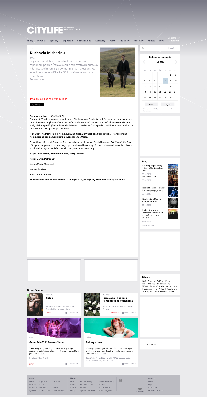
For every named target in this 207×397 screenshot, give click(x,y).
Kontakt (151, 378)
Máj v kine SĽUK (149, 176)
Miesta (151, 40)
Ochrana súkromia (155, 390)
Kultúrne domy (163, 283)
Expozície (68, 40)
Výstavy (54, 40)
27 (155, 97)
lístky (48, 313)
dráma (32, 58)
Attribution (152, 387)
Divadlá (41, 40)
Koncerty (100, 40)
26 (150, 97)
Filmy (30, 40)
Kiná (144, 281)
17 (175, 86)
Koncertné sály (148, 283)
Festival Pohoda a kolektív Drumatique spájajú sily (153, 189)
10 (175, 80)
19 (150, 92)
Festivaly (139, 40)
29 (165, 97)
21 (160, 92)
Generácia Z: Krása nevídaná (46, 342)
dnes (151, 104)
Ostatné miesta (150, 288)
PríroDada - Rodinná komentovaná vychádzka (118, 299)
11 (145, 86)
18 (145, 92)
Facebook (120, 380)
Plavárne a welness (158, 291)
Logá (150, 384)
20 (155, 92)
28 (160, 97)
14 (160, 86)
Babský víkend (95, 342)
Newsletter (140, 391)
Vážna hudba (84, 40)
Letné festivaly (59, 390)
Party (112, 40)
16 (170, 86)
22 (165, 92)
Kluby (167, 281)
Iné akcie (124, 40)
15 (165, 86)
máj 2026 (160, 62)
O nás (150, 381)
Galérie (160, 281)
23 (170, 92)
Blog (161, 40)
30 (170, 97)
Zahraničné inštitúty (159, 286)
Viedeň (172, 291)
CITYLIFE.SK (151, 344)
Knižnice (173, 286)
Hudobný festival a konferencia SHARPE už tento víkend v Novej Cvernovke (152, 214)
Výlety (162, 288)
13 (155, 86)
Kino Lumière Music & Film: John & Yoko (151, 200)
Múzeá (145, 286)
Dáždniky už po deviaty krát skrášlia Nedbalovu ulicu (152, 168)
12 (150, 86)
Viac (43, 353)
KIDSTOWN (115, 313)
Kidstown (173, 40)
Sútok (49, 297)
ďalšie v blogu (148, 226)
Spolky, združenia (87, 390)
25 (145, 97)
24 (175, 92)
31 (175, 97)
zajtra (167, 104)
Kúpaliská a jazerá (105, 390)
